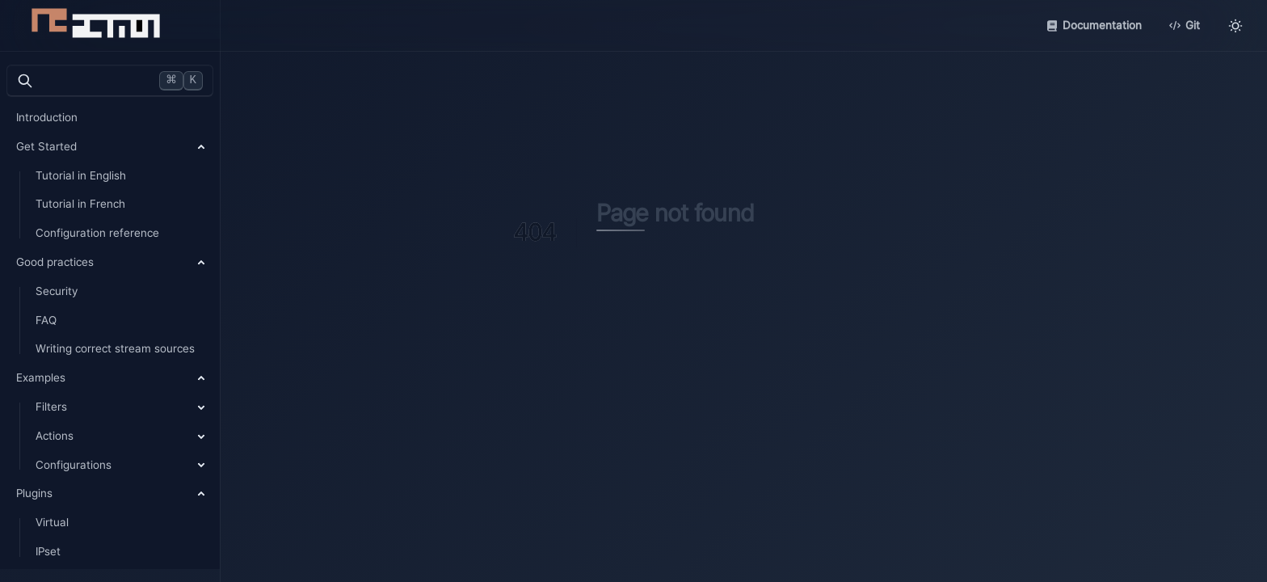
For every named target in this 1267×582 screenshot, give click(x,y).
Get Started (46, 146)
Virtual (52, 522)
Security (57, 291)
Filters (51, 406)
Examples (40, 377)
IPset (48, 551)
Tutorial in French (80, 203)
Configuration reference (97, 232)
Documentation (1094, 25)
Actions (55, 435)
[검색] (109, 81)
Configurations (74, 464)
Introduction (47, 117)
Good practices (55, 261)
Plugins (34, 493)
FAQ (46, 320)
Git (1184, 25)
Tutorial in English (81, 175)
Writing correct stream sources (115, 348)
